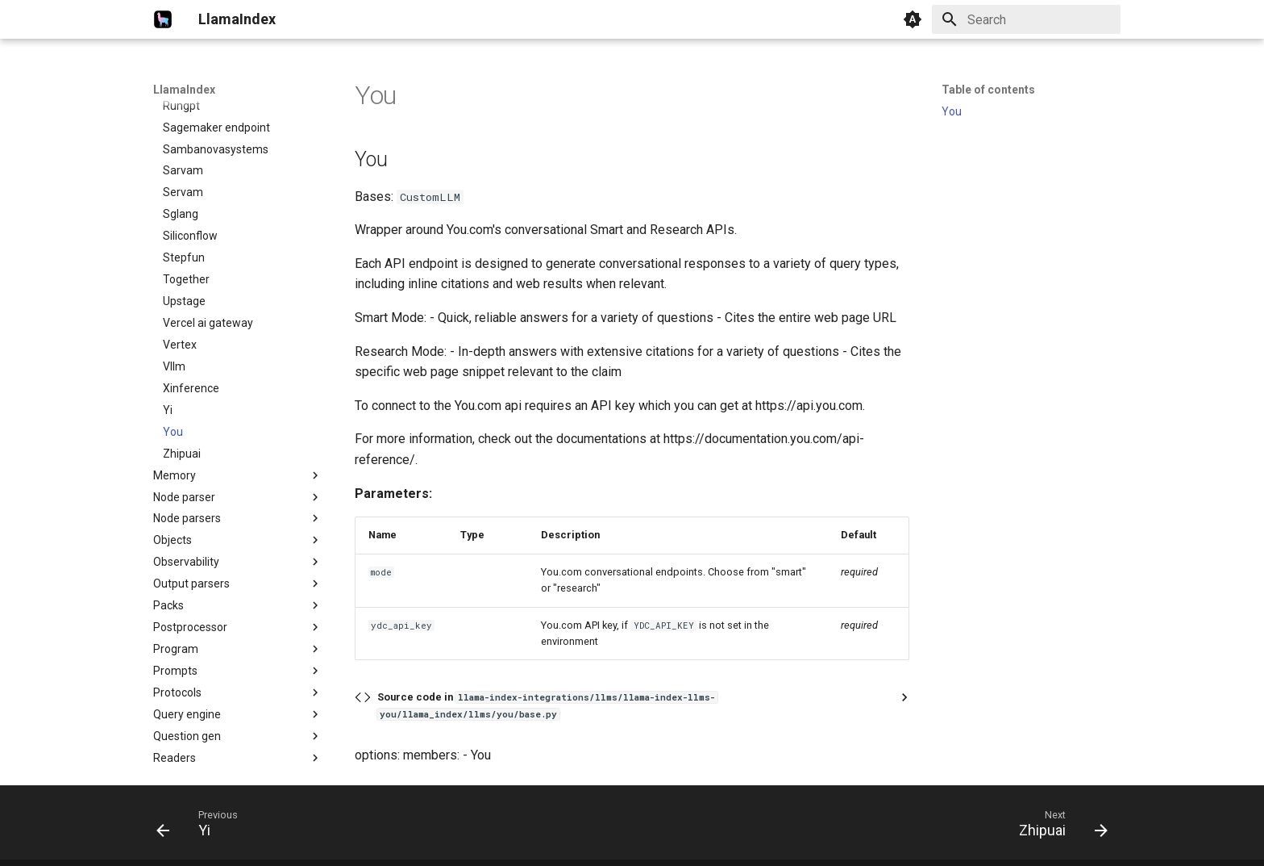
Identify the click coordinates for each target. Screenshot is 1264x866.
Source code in (547, 705)
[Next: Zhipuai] (1058, 827)
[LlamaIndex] (163, 19)
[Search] (1026, 19)
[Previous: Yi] (202, 827)
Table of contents (988, 89)
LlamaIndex (184, 89)
